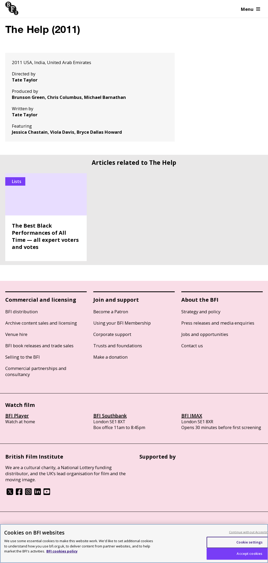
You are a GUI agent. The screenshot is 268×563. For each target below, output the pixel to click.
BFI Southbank (110, 415)
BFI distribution (21, 312)
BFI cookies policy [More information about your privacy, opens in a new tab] (61, 551)
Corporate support (112, 334)
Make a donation (110, 357)
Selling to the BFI (22, 357)
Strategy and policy (200, 312)
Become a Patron (110, 312)
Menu (250, 9)
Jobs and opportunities (204, 334)
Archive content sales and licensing (41, 323)
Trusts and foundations (117, 346)
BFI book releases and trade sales (39, 346)
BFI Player (17, 415)
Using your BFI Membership (122, 323)
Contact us (192, 346)
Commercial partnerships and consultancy (35, 371)
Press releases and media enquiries (217, 323)
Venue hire (16, 334)
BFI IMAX (191, 415)
